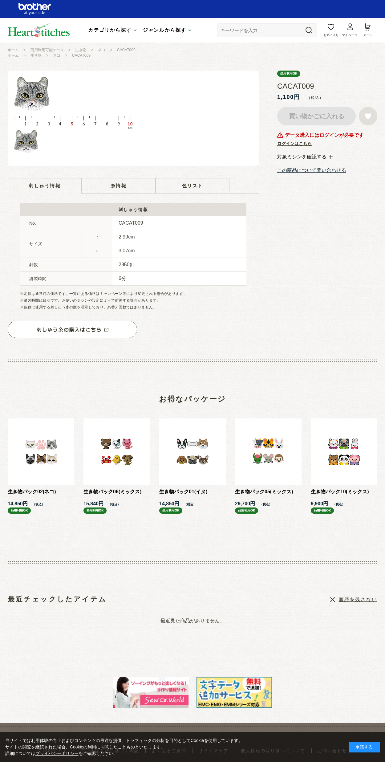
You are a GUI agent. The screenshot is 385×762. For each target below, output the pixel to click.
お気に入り (331, 35)
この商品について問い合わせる (311, 170)
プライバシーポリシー (57, 753)
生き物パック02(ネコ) (32, 491)
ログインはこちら (294, 143)
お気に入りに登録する (368, 116)
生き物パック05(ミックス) (264, 491)
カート (368, 35)
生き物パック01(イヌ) (183, 491)
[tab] (305, 157)
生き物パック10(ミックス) (340, 491)
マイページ (349, 35)
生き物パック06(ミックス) (112, 491)
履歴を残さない (358, 599)
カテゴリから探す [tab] (110, 30)
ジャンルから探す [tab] (164, 30)
